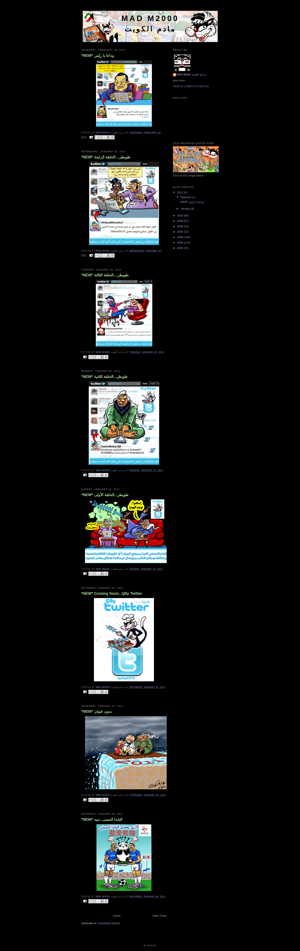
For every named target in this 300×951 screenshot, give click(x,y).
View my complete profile (191, 86)
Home (117, 915)
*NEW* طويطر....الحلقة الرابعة (105, 157)
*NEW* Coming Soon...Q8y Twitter (111, 593)
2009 (180, 220)
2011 (180, 192)
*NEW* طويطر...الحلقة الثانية (104, 377)
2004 (180, 248)
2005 (180, 242)
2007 (180, 231)
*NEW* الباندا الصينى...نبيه (101, 819)
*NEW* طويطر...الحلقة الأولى (104, 495)
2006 (180, 237)
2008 (180, 226)
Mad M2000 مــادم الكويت (191, 74)
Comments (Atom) (109, 923)
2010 (180, 215)
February (186, 197)
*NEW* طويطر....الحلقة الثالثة (105, 275)
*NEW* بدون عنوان (96, 711)
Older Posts (159, 915)
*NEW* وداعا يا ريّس (97, 55)
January (185, 208)
